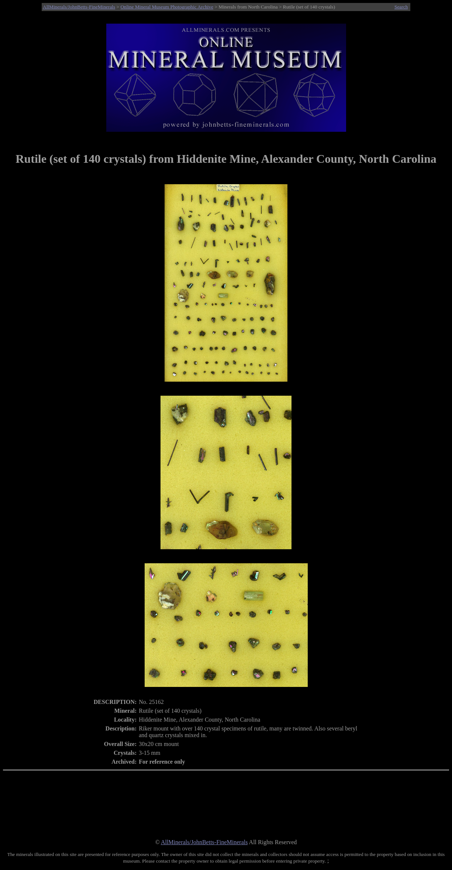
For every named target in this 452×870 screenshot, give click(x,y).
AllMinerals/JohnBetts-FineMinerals (79, 7)
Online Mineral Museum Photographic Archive (166, 7)
